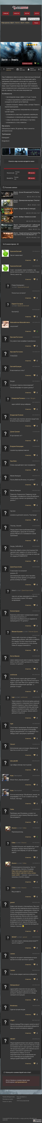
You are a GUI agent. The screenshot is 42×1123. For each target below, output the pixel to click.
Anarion (14, 828)
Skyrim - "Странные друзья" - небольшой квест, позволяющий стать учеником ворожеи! (27, 226)
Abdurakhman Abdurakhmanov (20, 322)
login (13, 697)
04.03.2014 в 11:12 (36, 475)
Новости (16, 13)
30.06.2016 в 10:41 (36, 953)
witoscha (8, 70)
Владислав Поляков (18, 398)
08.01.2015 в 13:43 (36, 674)
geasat (12, 902)
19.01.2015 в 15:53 (36, 723)
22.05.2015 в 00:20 (36, 775)
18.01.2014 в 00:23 (36, 381)
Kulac (12, 775)
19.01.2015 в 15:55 (36, 697)
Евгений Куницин (15, 366)
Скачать (32, 173)
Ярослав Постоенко (16, 337)
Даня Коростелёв (16, 567)
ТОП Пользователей (23, 1100)
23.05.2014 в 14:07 (36, 635)
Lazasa (12, 953)
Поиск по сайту (7, 1101)
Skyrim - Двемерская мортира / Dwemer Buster (27, 201)
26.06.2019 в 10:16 (36, 1038)
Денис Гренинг (15, 431)
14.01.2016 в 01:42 (36, 863)
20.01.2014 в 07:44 (36, 402)
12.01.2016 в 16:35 (36, 809)
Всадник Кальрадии (16, 446)
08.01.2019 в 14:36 (36, 1020)
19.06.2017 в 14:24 (36, 1005)
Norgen (33, 398)
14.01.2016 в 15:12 (36, 887)
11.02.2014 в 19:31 (36, 446)
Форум (27, 13)
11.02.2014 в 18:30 (36, 431)
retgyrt (12, 1020)
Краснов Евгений (15, 251)
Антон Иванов (14, 656)
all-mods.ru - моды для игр (21, 1118)
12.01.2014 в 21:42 (36, 251)
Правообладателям (9, 1097)
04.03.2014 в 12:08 (36, 490)
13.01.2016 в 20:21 (36, 842)
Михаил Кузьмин (17, 631)
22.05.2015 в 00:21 (36, 790)
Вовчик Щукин (15, 611)
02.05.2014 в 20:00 (36, 566)
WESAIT (14, 937)
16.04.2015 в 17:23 (36, 744)
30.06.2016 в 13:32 (36, 970)
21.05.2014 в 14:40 (36, 610)
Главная (5, 13)
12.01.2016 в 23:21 (36, 827)
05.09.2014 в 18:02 (36, 309)
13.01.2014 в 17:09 (36, 351)
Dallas (12, 809)
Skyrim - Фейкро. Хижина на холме (25, 217)
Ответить (28, 260)
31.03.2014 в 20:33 (36, 525)
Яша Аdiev (13, 461)
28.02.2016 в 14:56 (36, 902)
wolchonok (13, 674)
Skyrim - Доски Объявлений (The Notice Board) (26, 193)
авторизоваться (21, 1082)
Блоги (37, 13)
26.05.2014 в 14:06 (36, 594)
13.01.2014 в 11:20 (36, 322)
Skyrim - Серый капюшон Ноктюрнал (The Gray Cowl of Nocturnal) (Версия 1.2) (27, 233)
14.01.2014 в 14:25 (36, 366)
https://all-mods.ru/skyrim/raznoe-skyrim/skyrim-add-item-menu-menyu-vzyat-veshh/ (24, 873)
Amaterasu (13, 1005)
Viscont (12, 744)
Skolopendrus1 (15, 985)
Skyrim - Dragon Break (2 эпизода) (24, 208)
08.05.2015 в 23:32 (36, 760)
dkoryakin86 (14, 761)
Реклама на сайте (8, 1099)
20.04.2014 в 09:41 (36, 546)
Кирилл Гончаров (17, 304)
